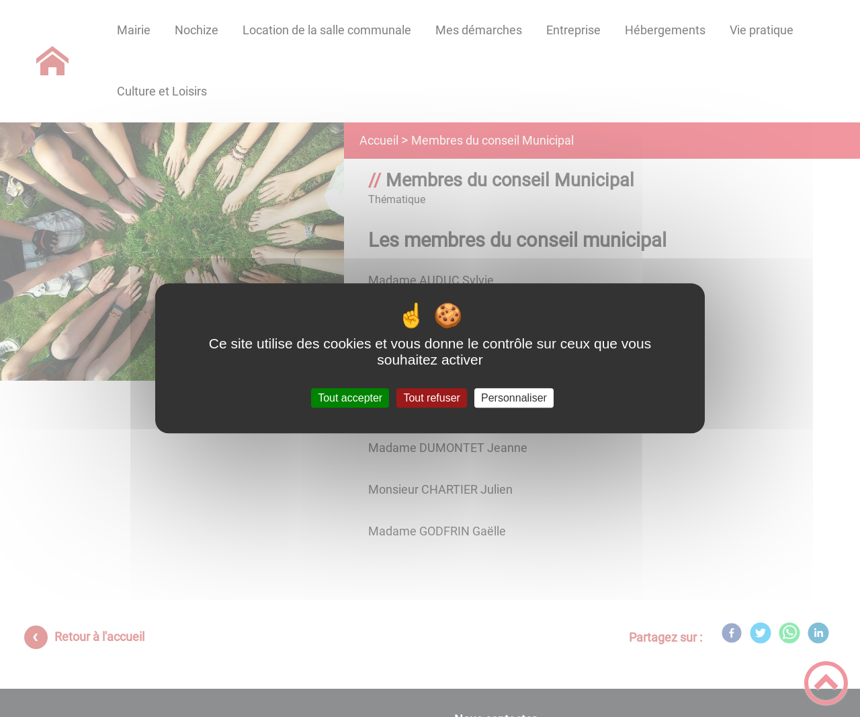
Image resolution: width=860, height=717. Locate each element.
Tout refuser (431, 398)
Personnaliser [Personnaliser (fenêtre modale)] (514, 398)
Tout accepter (350, 398)
